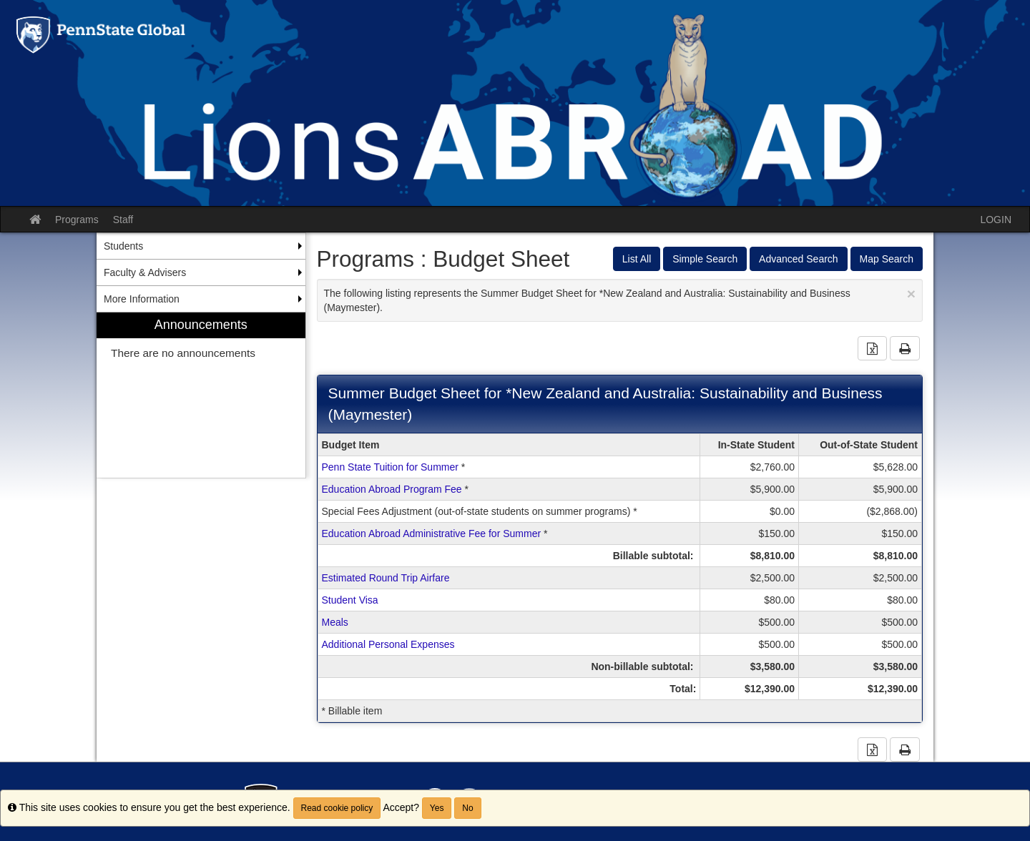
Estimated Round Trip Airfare (386, 578)
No (467, 808)
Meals (335, 622)
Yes (437, 808)
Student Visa (350, 600)
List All (636, 259)
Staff (123, 219)
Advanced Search (798, 259)
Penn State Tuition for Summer (390, 467)
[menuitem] (201, 395)
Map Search (886, 259)
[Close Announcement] (911, 293)
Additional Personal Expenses (388, 644)
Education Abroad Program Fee (392, 489)
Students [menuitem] (123, 246)
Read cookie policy (337, 808)
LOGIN (995, 219)
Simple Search (704, 259)
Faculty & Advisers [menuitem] (145, 272)
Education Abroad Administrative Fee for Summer (431, 533)
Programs (77, 219)
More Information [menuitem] (142, 299)
